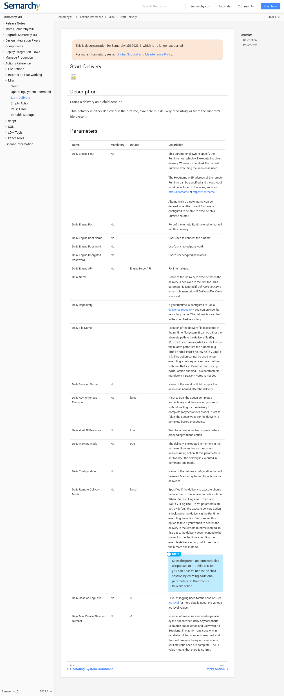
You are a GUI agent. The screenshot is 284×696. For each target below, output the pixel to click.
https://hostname (204, 192)
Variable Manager (23, 115)
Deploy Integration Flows (22, 52)
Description (250, 40)
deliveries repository (181, 309)
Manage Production (19, 57)
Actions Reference (18, 63)
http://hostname (178, 192)
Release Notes (15, 23)
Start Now (271, 6)
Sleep (14, 86)
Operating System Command (31, 92)
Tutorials (224, 6)
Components (14, 46)
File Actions (16, 69)
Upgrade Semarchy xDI (21, 35)
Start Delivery (20, 97)
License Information (19, 144)
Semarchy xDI (12, 17)
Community (246, 6)
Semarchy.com (200, 6)
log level (173, 602)
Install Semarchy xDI (19, 29)
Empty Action (20, 103)
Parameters (250, 45)
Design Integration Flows (22, 40)
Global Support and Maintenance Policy (144, 54)
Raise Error (18, 109)
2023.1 (272, 17)
